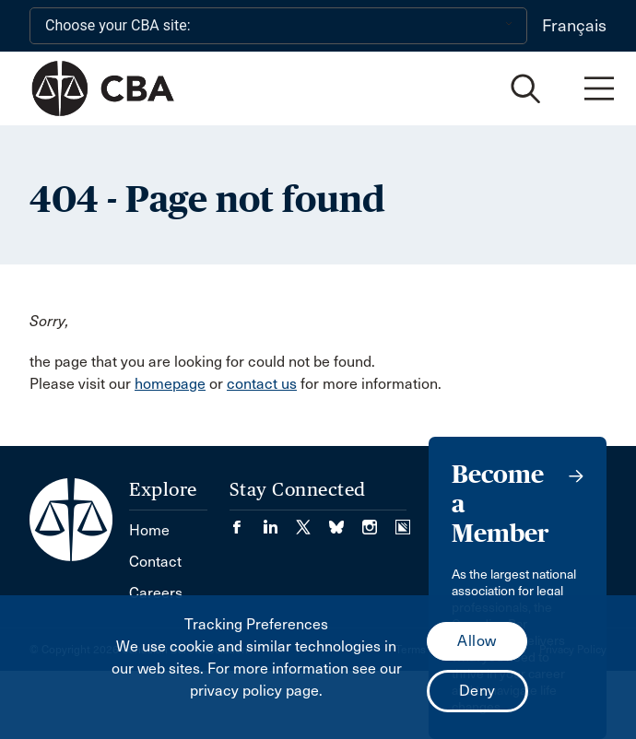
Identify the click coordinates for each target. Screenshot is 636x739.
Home (149, 530)
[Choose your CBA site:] (278, 25)
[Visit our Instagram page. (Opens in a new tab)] (378, 521)
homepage (170, 384)
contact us (262, 384)
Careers (156, 593)
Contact (155, 561)
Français (574, 26)
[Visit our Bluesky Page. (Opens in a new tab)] (345, 521)
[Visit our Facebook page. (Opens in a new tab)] (246, 521)
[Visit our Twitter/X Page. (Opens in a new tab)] (312, 521)
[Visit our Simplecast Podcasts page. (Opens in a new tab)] (402, 521)
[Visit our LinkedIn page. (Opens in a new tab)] (279, 521)
